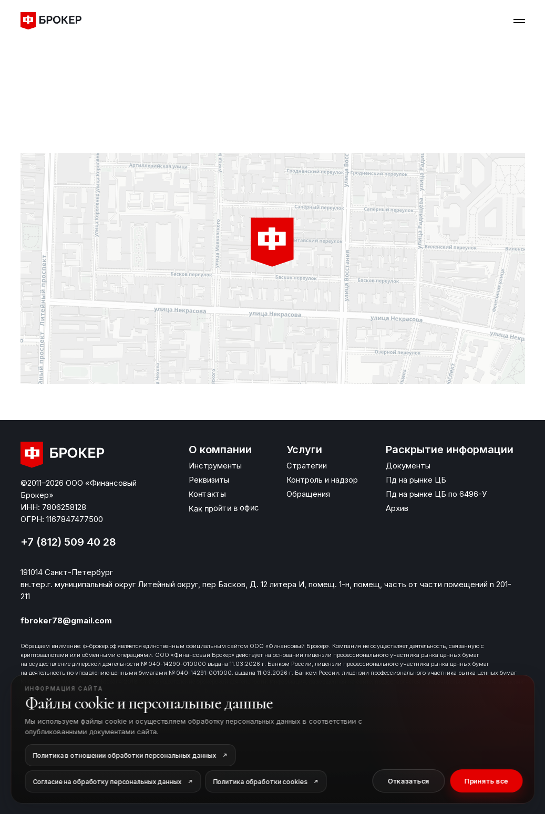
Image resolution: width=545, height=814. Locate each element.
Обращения (308, 494)
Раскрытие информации (449, 449)
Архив (397, 508)
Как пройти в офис (223, 508)
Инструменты (215, 466)
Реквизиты (209, 480)
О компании (220, 449)
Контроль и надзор (322, 480)
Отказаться (408, 781)
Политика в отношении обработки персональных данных (124, 755)
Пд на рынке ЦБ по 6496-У (436, 494)
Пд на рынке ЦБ (416, 480)
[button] (273, 242)
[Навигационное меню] (519, 21)
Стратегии (306, 466)
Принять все (486, 781)
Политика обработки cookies (260, 782)
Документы (408, 466)
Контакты (206, 493)
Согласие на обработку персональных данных (107, 782)
